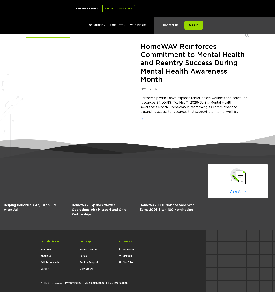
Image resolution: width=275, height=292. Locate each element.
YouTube (126, 262)
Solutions (97, 25)
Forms (83, 256)
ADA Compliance (94, 283)
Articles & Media (50, 262)
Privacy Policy (73, 283)
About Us (46, 256)
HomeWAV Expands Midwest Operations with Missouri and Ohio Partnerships (99, 210)
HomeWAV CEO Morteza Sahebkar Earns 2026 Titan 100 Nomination (167, 207)
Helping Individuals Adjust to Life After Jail (30, 207)
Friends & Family (87, 8)
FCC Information (118, 283)
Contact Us (170, 25)
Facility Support (89, 262)
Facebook (126, 249)
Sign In (194, 25)
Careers (45, 269)
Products (118, 25)
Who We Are (139, 25)
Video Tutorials (88, 249)
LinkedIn (125, 256)
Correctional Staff (118, 8)
